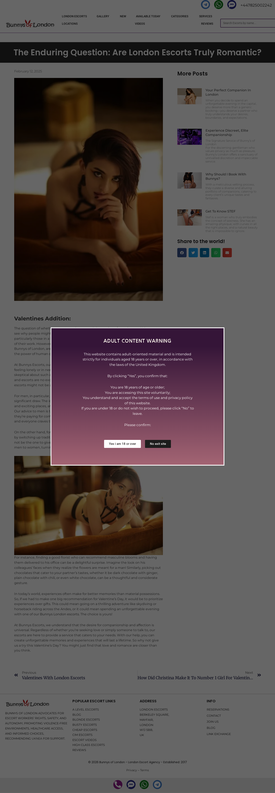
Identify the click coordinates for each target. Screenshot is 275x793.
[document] (137, 396)
